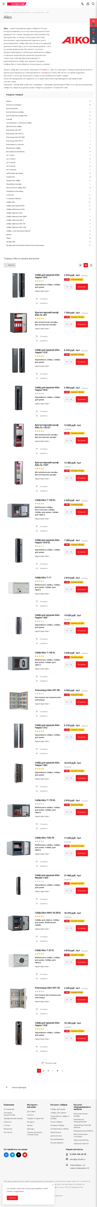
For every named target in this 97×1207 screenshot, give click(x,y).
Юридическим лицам (13, 1118)
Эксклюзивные (56, 1142)
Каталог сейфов (58, 1104)
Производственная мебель (82, 1126)
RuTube (18, 1154)
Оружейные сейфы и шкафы (59, 1117)
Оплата (30, 1115)
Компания (9, 1104)
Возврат (31, 1122)
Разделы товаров (14, 94)
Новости (7, 1122)
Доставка (31, 1111)
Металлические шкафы (81, 1114)
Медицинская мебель (83, 1130)
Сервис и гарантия (35, 1118)
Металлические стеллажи (81, 1135)
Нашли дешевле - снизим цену (35, 1133)
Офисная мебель (81, 1140)
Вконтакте (6, 1154)
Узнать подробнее (15, 1191)
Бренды (30, 1128)
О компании (9, 1109)
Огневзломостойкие (59, 1128)
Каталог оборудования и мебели (82, 1107)
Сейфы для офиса (58, 1112)
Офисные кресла (81, 1143)
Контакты (8, 1132)
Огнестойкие (56, 1122)
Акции (30, 1125)
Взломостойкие (57, 1125)
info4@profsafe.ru (77, 1159)
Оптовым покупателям (9, 1113)
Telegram (12, 1154)
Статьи (7, 1125)
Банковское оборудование (80, 1120)
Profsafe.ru (44, 69)
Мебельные (55, 1132)
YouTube (24, 1154)
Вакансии (8, 1128)
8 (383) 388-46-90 (78, 1154)
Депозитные (56, 1135)
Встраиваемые (57, 1139)
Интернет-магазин (32, 1105)
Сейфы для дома (57, 1109)
